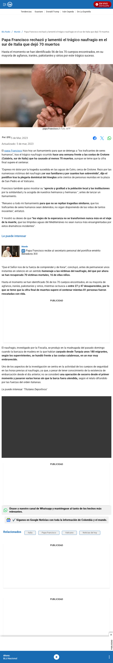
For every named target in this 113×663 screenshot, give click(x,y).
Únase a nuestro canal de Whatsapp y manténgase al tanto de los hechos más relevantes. (52, 510)
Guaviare (39, 12)
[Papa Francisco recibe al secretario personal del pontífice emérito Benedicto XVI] (11, 251)
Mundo (17, 32)
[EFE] (9, 137)
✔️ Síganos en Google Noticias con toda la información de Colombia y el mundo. (56, 520)
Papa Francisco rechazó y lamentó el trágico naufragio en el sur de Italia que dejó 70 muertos (66, 32)
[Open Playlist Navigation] (109, 657)
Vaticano (69, 532)
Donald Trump (52, 12)
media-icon (56, 657)
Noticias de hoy (90, 532)
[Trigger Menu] (4, 4)
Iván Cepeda (68, 12)
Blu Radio (6, 32)
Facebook (95, 138)
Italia (30, 532)
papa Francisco (13, 150)
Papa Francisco (49, 532)
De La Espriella (84, 12)
